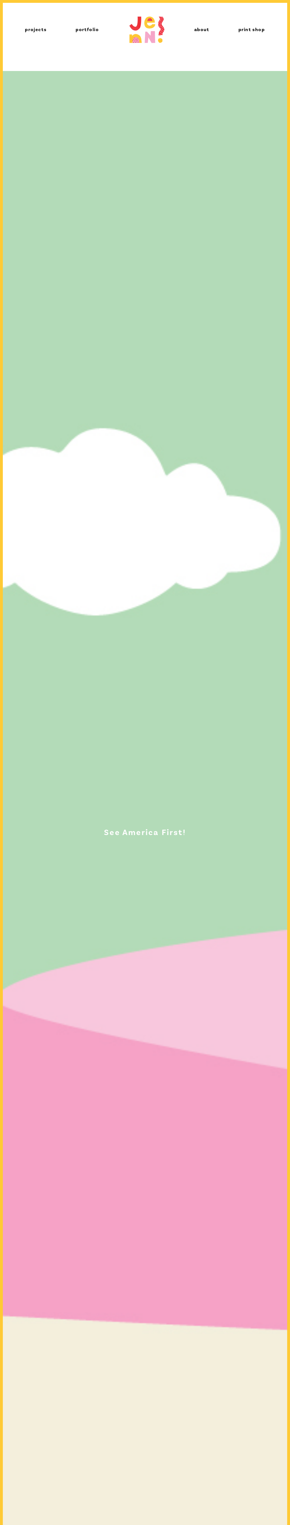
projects (35, 30)
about (201, 30)
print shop (251, 30)
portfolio (87, 30)
